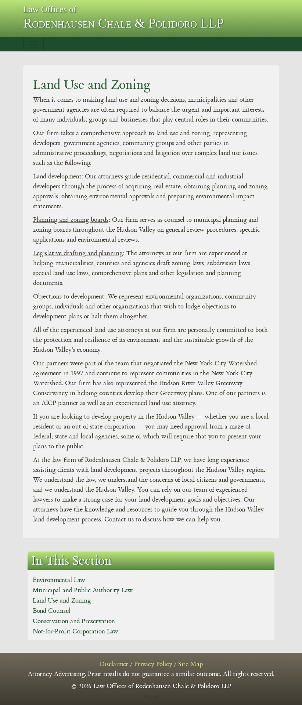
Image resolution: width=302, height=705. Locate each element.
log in (151, 696)
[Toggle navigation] (33, 44)
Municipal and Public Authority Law (83, 590)
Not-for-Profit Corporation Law (75, 631)
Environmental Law (59, 580)
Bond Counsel (51, 611)
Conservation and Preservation (74, 621)
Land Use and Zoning (62, 600)
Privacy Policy (153, 664)
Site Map (190, 664)
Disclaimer (114, 664)
